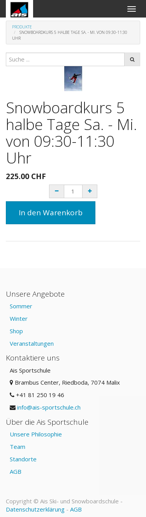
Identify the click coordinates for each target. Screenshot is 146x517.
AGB (15, 471)
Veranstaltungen (32, 343)
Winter (19, 318)
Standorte (23, 459)
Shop (16, 331)
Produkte (22, 27)
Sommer (21, 306)
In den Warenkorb (51, 213)
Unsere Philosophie (36, 434)
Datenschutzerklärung (35, 509)
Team (17, 446)
